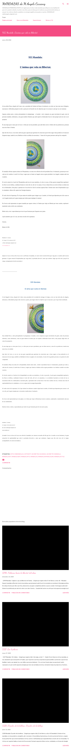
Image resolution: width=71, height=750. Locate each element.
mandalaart (6, 456)
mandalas (34, 456)
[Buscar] (63, 3)
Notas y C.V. (49, 20)
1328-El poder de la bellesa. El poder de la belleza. (22, 725)
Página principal (7, 20)
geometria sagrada (39, 454)
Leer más (66, 592)
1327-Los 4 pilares (10, 649)
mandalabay (16, 456)
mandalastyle (59, 456)
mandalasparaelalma (46, 456)
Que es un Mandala (22, 20)
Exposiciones (37, 20)
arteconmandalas (17, 454)
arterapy (27, 454)
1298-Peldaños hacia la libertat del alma (19, 573)
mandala (57, 454)
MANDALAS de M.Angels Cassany (23, 4)
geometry (50, 454)
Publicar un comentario (20, 592)
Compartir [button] (6, 462)
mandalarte (25, 456)
